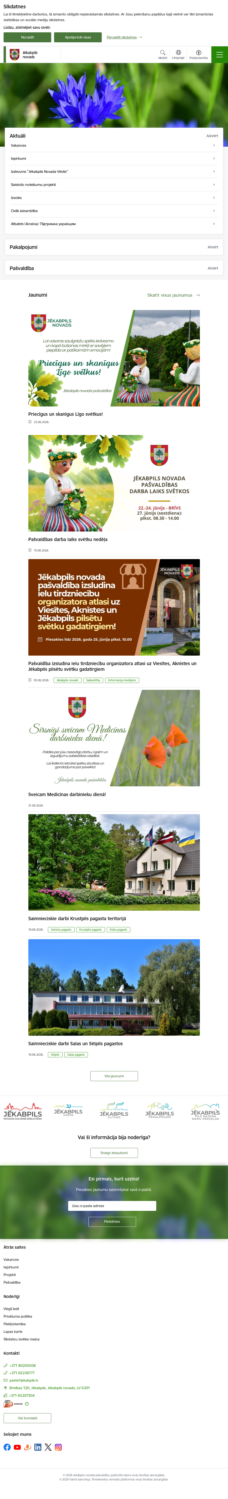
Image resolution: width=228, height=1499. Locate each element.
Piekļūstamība (15, 1324)
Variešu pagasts (61, 929)
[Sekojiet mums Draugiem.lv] (27, 1447)
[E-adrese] (13, 1404)
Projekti (10, 1274)
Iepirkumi (11, 1267)
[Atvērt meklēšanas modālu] (163, 55)
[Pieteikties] (112, 1222)
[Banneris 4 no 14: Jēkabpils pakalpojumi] (159, 1111)
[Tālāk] (216, 1111)
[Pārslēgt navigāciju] (219, 54)
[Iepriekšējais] (11, 1111)
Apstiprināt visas (78, 37)
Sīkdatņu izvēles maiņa (22, 1339)
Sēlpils (55, 1054)
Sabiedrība (93, 680)
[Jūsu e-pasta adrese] (112, 1206)
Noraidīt (27, 37)
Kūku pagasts (118, 929)
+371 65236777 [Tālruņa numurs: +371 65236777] (22, 1373)
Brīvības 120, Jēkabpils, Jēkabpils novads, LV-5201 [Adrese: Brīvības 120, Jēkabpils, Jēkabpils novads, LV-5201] (50, 1388)
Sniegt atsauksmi (114, 1153)
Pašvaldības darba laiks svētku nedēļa (67, 539)
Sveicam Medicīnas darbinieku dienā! (67, 794)
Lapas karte (13, 1331)
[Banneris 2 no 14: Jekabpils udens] (68, 1111)
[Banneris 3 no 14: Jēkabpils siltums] (114, 1111)
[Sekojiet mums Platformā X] (48, 1447)
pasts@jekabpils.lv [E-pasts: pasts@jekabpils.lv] (24, 1380)
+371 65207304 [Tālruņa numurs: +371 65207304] (22, 1395)
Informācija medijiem (122, 680)
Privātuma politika (18, 1316)
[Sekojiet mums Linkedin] (37, 1447)
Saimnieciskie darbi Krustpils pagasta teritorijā (77, 918)
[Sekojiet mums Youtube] (17, 1447)
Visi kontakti (27, 1418)
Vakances (11, 1259)
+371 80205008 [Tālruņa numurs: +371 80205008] (23, 1365)
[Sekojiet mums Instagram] (58, 1447)
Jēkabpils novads (67, 680)
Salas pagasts (76, 1054)
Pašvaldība (12, 1282)
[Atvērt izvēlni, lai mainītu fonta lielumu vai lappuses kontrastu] (198, 55)
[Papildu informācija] (27, 1404)
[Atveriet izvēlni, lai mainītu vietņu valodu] (178, 55)
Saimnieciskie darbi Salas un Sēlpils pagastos (75, 1043)
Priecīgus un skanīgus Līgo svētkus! (65, 414)
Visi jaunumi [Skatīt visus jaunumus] (114, 1076)
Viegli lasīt (11, 1308)
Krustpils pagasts (90, 929)
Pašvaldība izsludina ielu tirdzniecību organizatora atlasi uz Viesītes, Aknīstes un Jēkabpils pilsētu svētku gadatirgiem (112, 666)
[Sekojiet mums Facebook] (7, 1447)
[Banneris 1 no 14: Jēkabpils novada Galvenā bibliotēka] (23, 1111)
